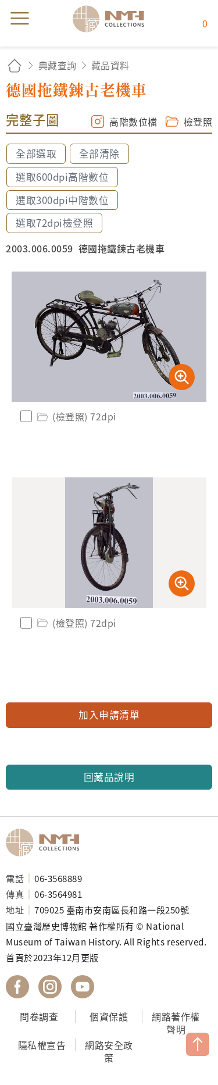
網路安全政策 (109, 1051)
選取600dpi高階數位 (62, 177)
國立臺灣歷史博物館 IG (50, 986)
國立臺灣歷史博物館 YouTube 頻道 (82, 986)
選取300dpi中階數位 (62, 200)
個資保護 (109, 1016)
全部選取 (36, 153)
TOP (197, 1044)
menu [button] (20, 19)
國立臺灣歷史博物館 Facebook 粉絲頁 (17, 986)
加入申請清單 (109, 715)
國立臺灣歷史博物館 (46, 842)
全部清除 (99, 153)
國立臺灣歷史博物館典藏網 (112, 19)
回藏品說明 (109, 777)
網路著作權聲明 (176, 1023)
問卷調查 (39, 1016)
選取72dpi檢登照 (54, 223)
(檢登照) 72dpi (75, 416)
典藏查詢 (57, 65)
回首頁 (14, 65)
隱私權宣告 (42, 1044)
